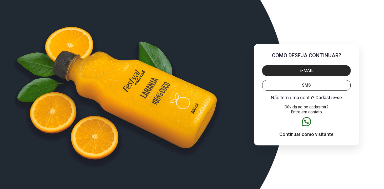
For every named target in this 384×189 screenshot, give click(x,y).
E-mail (307, 70)
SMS (306, 85)
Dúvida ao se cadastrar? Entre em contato (306, 109)
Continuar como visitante (306, 134)
